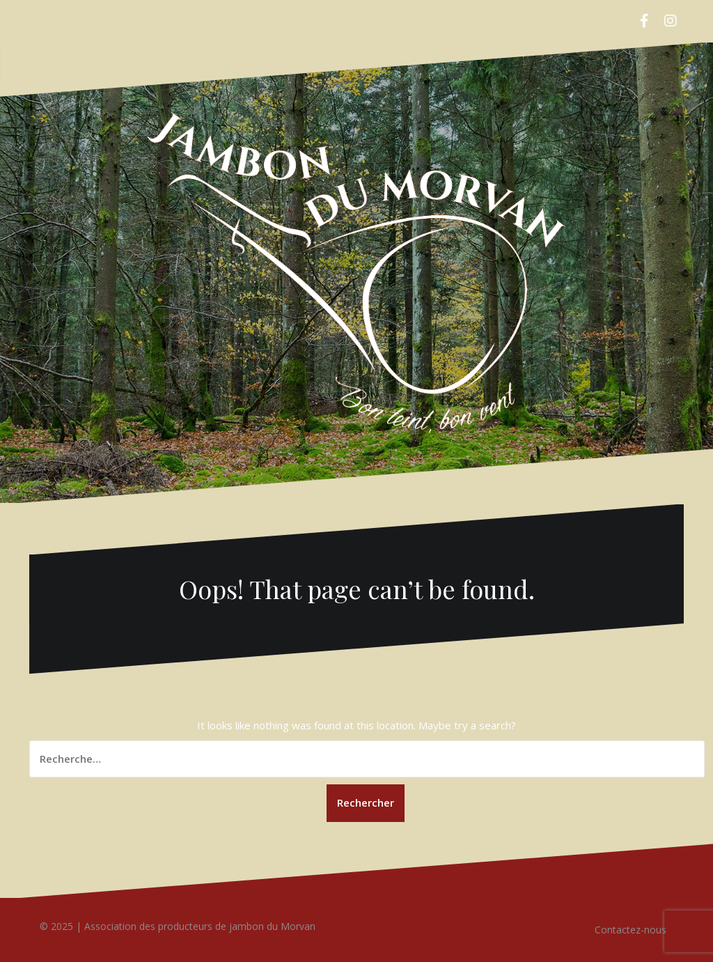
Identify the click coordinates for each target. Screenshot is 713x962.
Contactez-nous (630, 929)
